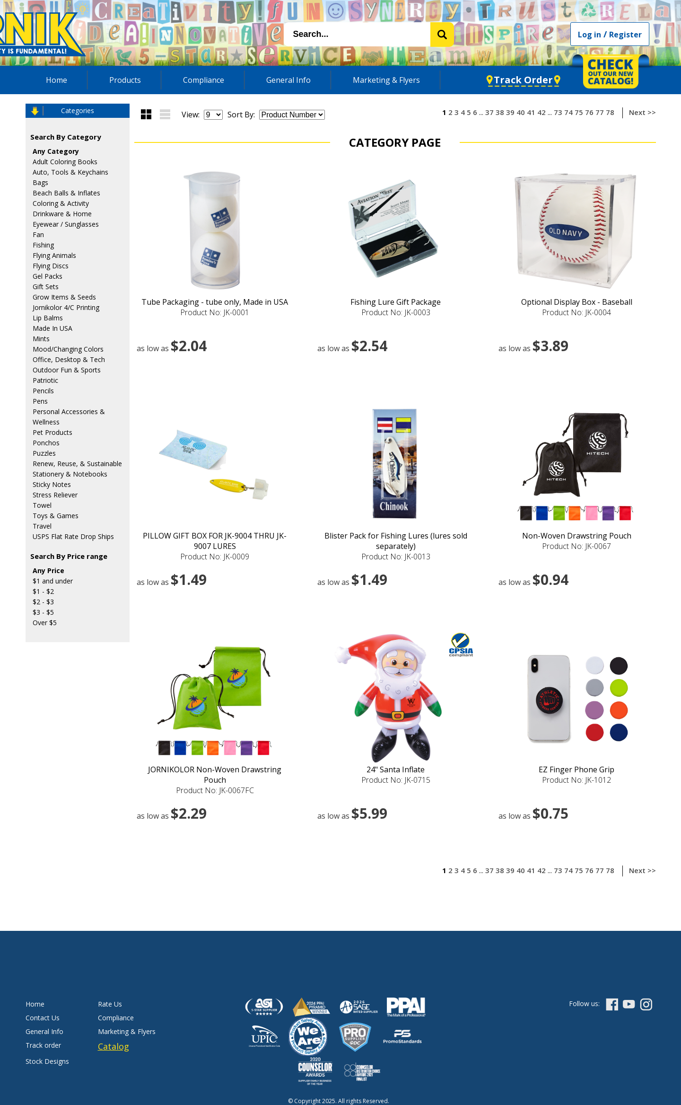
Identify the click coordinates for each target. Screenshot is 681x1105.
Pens (40, 401)
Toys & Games (56, 515)
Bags (40, 182)
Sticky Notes (52, 484)
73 (558, 112)
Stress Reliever (55, 494)
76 (589, 112)
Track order (43, 1045)
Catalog (113, 1046)
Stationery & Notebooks (70, 473)
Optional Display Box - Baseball (576, 302)
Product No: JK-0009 (214, 556)
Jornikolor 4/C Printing (66, 307)
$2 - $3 (43, 601)
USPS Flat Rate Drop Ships (73, 536)
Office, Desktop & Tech (69, 359)
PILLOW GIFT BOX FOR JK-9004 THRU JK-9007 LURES (215, 540)
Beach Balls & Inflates (66, 192)
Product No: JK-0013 (395, 556)
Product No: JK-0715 (395, 780)
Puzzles (44, 453)
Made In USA (52, 328)
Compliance (203, 80)
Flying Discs (51, 265)
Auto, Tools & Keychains (70, 172)
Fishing (43, 244)
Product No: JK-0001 (214, 312)
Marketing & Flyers (386, 80)
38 (500, 112)
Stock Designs (47, 1061)
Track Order (523, 79)
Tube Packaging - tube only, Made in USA (214, 302)
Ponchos (46, 442)
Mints (41, 338)
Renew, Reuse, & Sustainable (77, 463)
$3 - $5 (43, 612)
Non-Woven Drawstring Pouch (576, 535)
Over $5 (45, 622)
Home (56, 80)
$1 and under (53, 580)
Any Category (56, 151)
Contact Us (43, 1017)
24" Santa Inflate (396, 769)
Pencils (43, 390)
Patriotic (45, 380)
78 (610, 112)
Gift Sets (46, 286)
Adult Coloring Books (65, 161)
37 (489, 112)
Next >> (642, 112)
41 (531, 112)
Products (125, 80)
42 (541, 112)
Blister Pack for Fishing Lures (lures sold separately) (395, 540)
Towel (42, 505)
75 (579, 112)
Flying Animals (54, 255)
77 (599, 112)
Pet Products (52, 432)
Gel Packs (47, 276)
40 (520, 112)
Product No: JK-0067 (576, 546)
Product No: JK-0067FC (215, 790)
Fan (38, 234)
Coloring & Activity (61, 203)
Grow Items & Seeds (64, 296)
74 (568, 112)
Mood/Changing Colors (68, 349)
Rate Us (110, 1003)
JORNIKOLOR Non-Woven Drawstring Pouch (214, 774)
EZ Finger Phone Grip (576, 769)
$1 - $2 (43, 591)
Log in (589, 34)
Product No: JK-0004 (576, 312)
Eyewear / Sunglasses (66, 224)
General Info (288, 80)
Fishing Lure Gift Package (395, 302)
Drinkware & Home (62, 213)
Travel (42, 526)
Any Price (48, 570)
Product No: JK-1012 (576, 780)
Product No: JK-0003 (395, 312)
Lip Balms (48, 317)
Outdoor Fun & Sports (67, 369)
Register (625, 34)
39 (510, 112)
